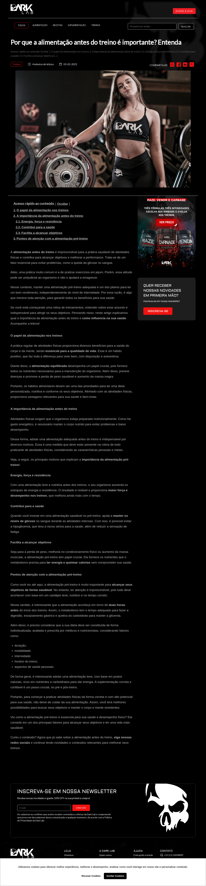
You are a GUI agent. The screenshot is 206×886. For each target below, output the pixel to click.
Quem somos (105, 855)
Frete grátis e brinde (143, 855)
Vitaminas (69, 855)
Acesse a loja (184, 11)
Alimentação (40, 25)
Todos (21, 25)
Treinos (95, 25)
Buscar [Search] (186, 26)
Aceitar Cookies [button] (115, 876)
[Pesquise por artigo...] (152, 26)
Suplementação (77, 25)
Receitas (57, 25)
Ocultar (62, 203)
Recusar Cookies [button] (91, 876)
